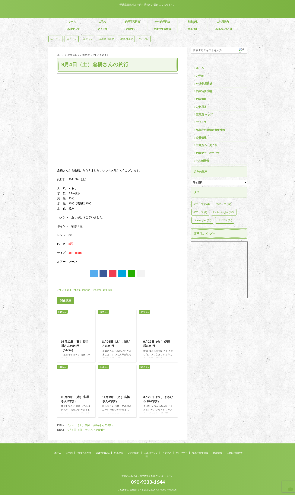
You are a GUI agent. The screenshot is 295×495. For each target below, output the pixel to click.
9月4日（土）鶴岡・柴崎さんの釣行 (90, 425)
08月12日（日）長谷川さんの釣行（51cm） (75, 346)
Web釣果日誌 (162, 21)
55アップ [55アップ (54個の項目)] (72, 38)
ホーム (72, 21)
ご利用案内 (223, 21)
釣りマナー (132, 29)
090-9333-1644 (147, 482)
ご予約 (102, 21)
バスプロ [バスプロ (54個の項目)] (143, 38)
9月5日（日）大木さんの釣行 (86, 429)
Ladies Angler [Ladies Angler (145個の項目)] (106, 38)
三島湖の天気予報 (223, 29)
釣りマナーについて (208, 153)
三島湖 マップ (204, 114)
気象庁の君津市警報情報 (210, 129)
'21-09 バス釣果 (81, 290)
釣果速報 (193, 21)
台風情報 (193, 29)
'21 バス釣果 (65, 290)
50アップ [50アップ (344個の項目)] (55, 38)
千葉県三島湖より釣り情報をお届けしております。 (147, 475)
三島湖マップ (72, 29)
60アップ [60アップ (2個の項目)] (88, 38)
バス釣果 (96, 290)
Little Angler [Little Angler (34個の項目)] (126, 38)
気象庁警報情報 (162, 29)
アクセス (102, 29)
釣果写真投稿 (132, 21)
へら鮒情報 (202, 160)
